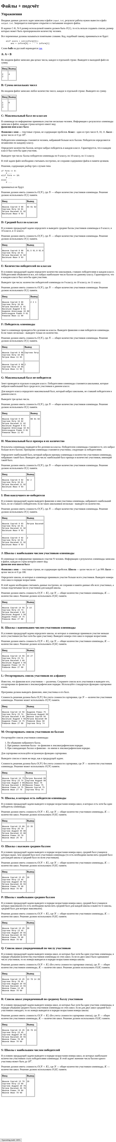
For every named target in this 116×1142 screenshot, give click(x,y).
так (40, 49)
